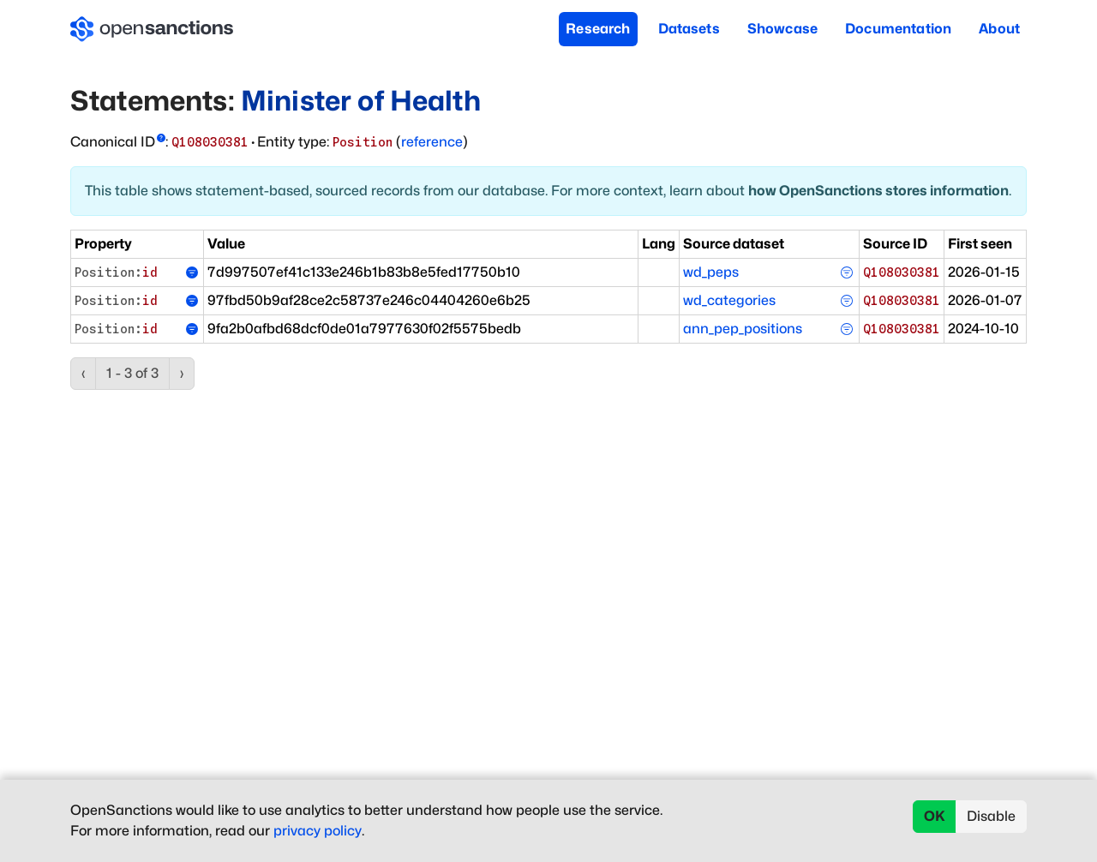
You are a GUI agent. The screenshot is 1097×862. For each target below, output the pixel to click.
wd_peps (711, 272)
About (999, 29)
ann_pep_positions (742, 328)
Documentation (898, 29)
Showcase (782, 29)
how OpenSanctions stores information (878, 191)
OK (934, 816)
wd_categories (729, 300)
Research (598, 29)
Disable (991, 816)
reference (432, 142)
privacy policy (317, 831)
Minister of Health (361, 100)
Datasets (689, 29)
